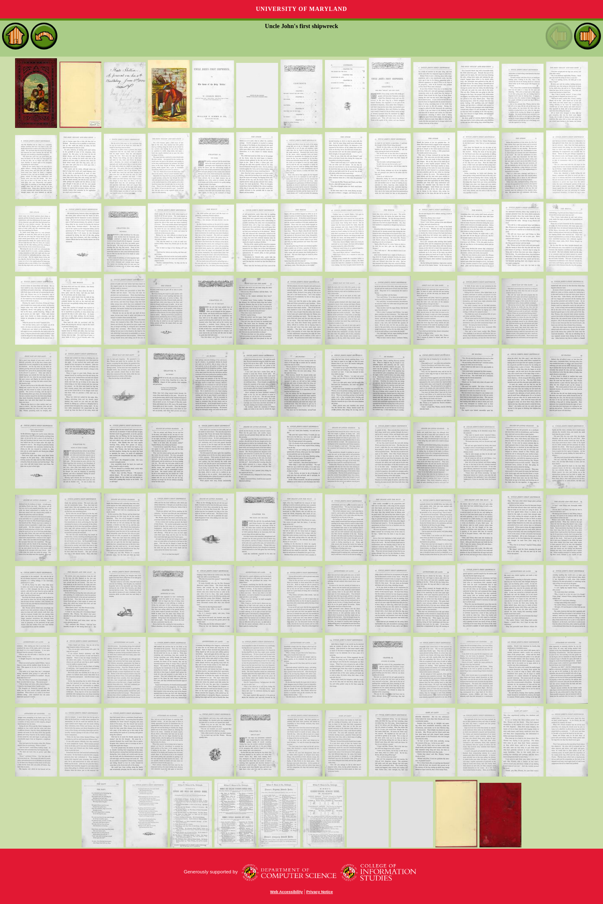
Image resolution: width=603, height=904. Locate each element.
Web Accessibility (286, 892)
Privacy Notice (319, 892)
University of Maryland (301, 9)
